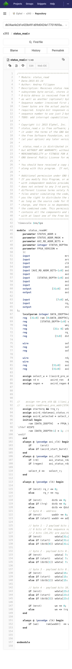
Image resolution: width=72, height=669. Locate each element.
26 (9, 164)
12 (9, 113)
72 (9, 332)
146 (9, 602)
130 (9, 543)
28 (9, 171)
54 (9, 266)
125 (9, 525)
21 (9, 146)
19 (9, 139)
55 (9, 270)
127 (9, 532)
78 (9, 354)
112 (9, 478)
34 (9, 193)
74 (9, 339)
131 (9, 547)
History (36, 50)
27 (9, 168)
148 (9, 609)
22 (9, 149)
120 (9, 507)
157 (9, 642)
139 (9, 576)
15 (9, 124)
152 (9, 623)
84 (9, 376)
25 (9, 160)
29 (9, 175)
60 (9, 288)
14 (9, 120)
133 (9, 554)
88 (9, 390)
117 (9, 496)
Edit (31, 65)
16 (9, 128)
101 (9, 437)
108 (9, 463)
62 (9, 295)
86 (9, 383)
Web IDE (42, 65)
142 (9, 587)
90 (9, 397)
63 (9, 299)
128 (9, 536)
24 (9, 157)
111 (9, 474)
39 (9, 211)
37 (9, 204)
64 (9, 303)
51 (9, 255)
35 (9, 197)
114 (9, 485)
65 (9, 306)
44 (9, 230)
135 (9, 561)
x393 (6, 33)
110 (9, 470)
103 (9, 445)
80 (9, 361)
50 (9, 252)
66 (9, 310)
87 (9, 386)
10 (9, 106)
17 (9, 131)
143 (9, 591)
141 (9, 583)
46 (9, 237)
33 (9, 190)
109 (9, 467)
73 (9, 335)
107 (9, 459)
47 (9, 241)
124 (9, 521)
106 (9, 456)
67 (9, 314)
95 (9, 416)
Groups (29, 3)
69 (9, 321)
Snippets (41, 3)
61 (9, 292)
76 (9, 346)
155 (9, 634)
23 (9, 153)
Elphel (17, 13)
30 (9, 179)
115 (9, 489)
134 (9, 558)
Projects (17, 3)
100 (9, 434)
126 (9, 529)
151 (9, 620)
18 (9, 135)
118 (9, 499)
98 (9, 427)
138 (9, 572)
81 (9, 365)
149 (9, 612)
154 (9, 631)
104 (9, 448)
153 (9, 627)
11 (9, 109)
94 (9, 412)
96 (9, 419)
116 (9, 492)
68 (9, 317)
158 (9, 645)
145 (9, 598)
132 (9, 550)
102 (9, 441)
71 (9, 328)
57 (9, 277)
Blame (14, 50)
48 (9, 244)
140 (9, 580)
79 (9, 357)
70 (9, 324)
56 (9, 273)
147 (9, 605)
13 (9, 117)
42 (9, 222)
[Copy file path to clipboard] (63, 60)
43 (9, 226)
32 (9, 186)
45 (9, 233)
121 (9, 510)
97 (9, 423)
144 (9, 594)
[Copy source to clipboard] (9, 66)
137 (9, 569)
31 (9, 182)
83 (9, 372)
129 (9, 540)
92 (9, 405)
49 (9, 248)
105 (9, 452)
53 (9, 262)
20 (9, 142)
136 (9, 565)
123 (9, 518)
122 (9, 514)
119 (9, 503)
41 (9, 219)
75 (9, 343)
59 (9, 284)
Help (52, 3)
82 (9, 368)
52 (9, 259)
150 (9, 616)
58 (9, 281)
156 (9, 638)
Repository (40, 13)
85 (9, 379)
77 (9, 350)
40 (9, 215)
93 (9, 408)
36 (9, 201)
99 (9, 430)
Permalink (58, 50)
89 (9, 394)
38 (9, 208)
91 (9, 401)
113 (9, 481)
